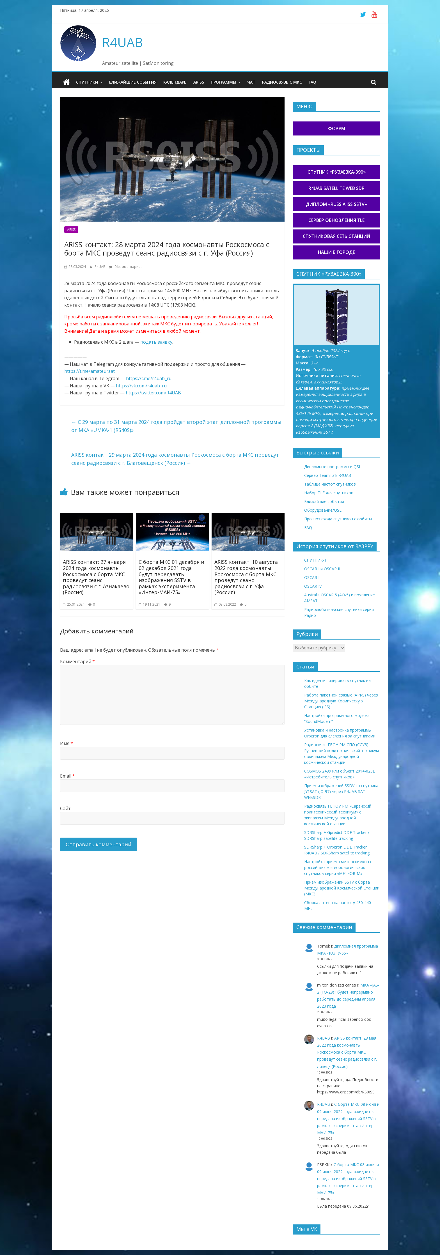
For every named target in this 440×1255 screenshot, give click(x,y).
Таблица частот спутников (330, 483)
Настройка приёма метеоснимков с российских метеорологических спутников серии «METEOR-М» (338, 867)
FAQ (312, 82)
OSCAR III (313, 577)
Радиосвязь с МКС (282, 82)
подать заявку (156, 342)
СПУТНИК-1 (315, 560)
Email (67, 776)
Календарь (175, 82)
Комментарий (77, 661)
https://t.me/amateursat (89, 371)
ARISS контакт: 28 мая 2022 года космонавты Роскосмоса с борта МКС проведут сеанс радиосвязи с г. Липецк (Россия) (347, 1052)
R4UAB (122, 42)
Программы (223, 82)
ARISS (198, 82)
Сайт (65, 808)
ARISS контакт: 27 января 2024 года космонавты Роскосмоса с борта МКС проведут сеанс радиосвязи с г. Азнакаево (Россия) (96, 577)
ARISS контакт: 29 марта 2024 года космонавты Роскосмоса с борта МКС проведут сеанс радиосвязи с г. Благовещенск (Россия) (175, 458)
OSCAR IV (313, 586)
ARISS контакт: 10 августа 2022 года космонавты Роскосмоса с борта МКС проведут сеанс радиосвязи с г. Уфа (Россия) (246, 577)
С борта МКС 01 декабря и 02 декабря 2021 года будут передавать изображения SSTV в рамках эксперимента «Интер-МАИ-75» (171, 577)
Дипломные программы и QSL (332, 466)
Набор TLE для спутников (328, 492)
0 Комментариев (125, 266)
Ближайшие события (133, 82)
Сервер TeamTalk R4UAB (327, 475)
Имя (66, 743)
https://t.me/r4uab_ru (148, 378)
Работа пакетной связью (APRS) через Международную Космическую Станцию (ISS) (341, 700)
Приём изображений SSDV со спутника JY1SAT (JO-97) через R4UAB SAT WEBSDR (341, 791)
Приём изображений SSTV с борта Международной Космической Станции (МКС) (341, 888)
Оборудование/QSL (323, 509)
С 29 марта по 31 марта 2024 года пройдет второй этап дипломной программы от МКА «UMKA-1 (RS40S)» (176, 425)
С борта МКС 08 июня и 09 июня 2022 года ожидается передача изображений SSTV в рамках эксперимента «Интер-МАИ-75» (348, 1118)
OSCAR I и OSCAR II (322, 568)
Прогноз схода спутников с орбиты (338, 518)
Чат (251, 82)
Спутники (87, 82)
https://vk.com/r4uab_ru (141, 385)
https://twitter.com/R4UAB (153, 393)
